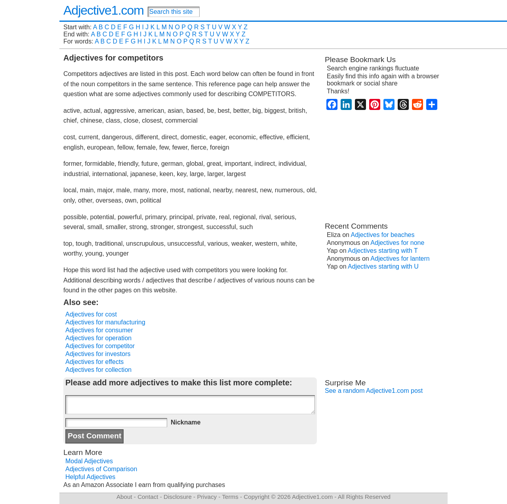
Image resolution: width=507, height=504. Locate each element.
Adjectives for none (397, 242)
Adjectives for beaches (383, 234)
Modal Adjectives (89, 461)
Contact (147, 496)
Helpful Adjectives (90, 477)
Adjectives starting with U (383, 266)
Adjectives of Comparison (101, 469)
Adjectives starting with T (383, 250)
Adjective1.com (103, 10)
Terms (230, 496)
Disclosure (178, 496)
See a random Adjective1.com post (374, 390)
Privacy (207, 496)
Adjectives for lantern (399, 258)
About (124, 496)
